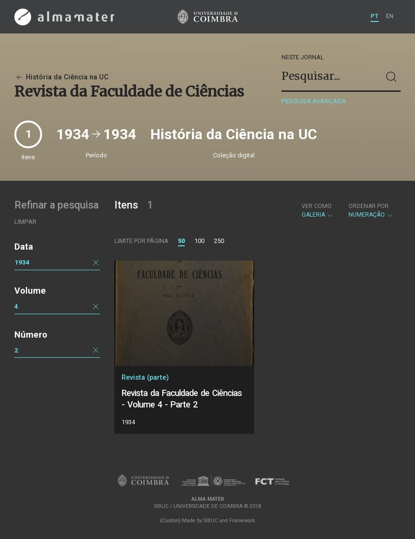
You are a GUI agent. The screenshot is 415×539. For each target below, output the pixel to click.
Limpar (25, 221)
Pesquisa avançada (313, 101)
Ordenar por (368, 206)
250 (219, 240)
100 (199, 240)
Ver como (317, 206)
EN (389, 16)
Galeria (318, 210)
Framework (242, 520)
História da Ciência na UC (61, 77)
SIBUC (210, 520)
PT (374, 16)
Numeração (370, 210)
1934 (22, 262)
